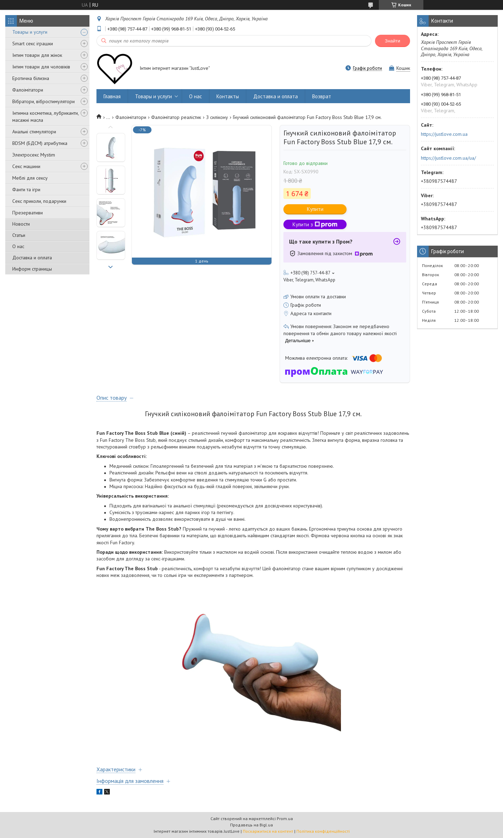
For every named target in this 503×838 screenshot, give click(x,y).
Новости (21, 224)
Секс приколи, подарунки (39, 201)
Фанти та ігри (26, 189)
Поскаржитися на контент (268, 831)
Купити (315, 209)
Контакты (227, 96)
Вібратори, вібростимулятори (43, 101)
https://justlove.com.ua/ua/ (448, 158)
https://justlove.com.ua (444, 134)
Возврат (321, 96)
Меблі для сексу (30, 178)
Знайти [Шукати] (392, 41)
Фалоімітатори (27, 90)
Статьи (18, 235)
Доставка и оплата (32, 257)
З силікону (217, 117)
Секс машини (26, 166)
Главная (112, 96)
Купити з (315, 224)
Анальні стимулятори (34, 131)
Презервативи (27, 213)
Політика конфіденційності (323, 831)
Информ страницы (32, 269)
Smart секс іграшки (32, 43)
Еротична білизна (30, 78)
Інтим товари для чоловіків (41, 67)
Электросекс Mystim (33, 155)
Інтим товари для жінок (37, 55)
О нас (18, 246)
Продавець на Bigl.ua (251, 824)
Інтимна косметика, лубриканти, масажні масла (45, 116)
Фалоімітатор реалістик (176, 117)
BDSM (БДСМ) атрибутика (39, 143)
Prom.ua (285, 818)
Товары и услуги (29, 32)
